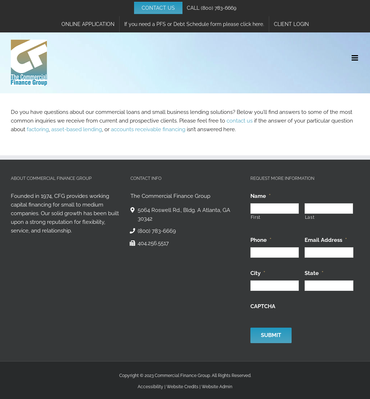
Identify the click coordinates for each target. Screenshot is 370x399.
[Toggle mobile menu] (355, 58)
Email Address (326, 240)
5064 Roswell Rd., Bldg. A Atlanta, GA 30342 (184, 214)
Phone (260, 240)
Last (310, 217)
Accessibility (150, 386)
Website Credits (182, 386)
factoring (38, 129)
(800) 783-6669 (218, 8)
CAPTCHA (262, 306)
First (256, 217)
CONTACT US (158, 8)
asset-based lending (76, 129)
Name (260, 196)
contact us (240, 121)
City (257, 273)
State (314, 273)
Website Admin (217, 386)
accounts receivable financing (148, 129)
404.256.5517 (153, 243)
